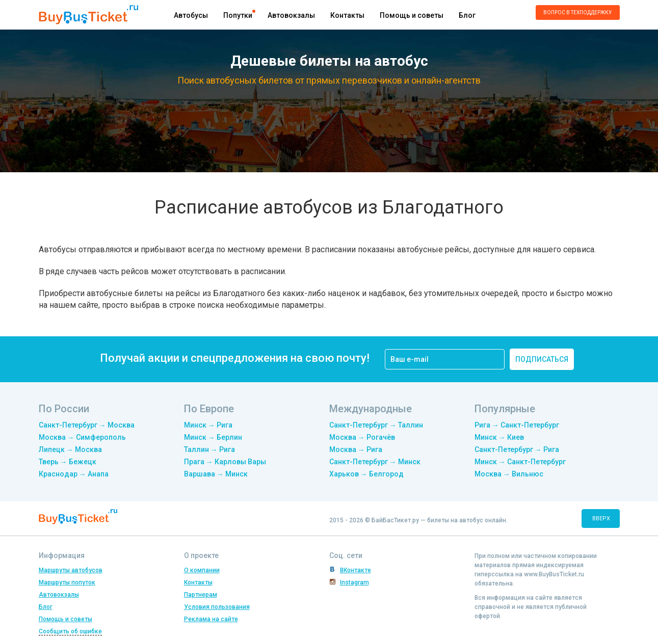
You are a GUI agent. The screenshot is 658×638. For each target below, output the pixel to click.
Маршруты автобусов (70, 570)
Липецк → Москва (70, 449)
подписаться (541, 359)
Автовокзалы (291, 15)
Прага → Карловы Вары (225, 462)
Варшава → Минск (216, 474)
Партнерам (200, 594)
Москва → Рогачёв (362, 437)
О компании (202, 570)
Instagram (354, 582)
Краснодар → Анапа (74, 474)
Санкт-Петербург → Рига (517, 449)
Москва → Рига (355, 449)
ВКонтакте (355, 570)
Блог (467, 15)
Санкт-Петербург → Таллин (376, 425)
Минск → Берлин (213, 437)
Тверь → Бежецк (67, 462)
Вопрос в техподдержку (577, 12)
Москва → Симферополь (82, 437)
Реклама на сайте (211, 619)
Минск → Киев (499, 437)
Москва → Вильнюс (509, 474)
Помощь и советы (411, 15)
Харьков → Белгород (366, 474)
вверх (601, 518)
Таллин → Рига (209, 449)
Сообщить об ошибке (70, 631)
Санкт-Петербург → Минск (374, 462)
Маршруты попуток (67, 582)
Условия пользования (217, 606)
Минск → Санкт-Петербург (520, 462)
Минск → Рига (208, 425)
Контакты (347, 15)
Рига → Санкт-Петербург (517, 425)
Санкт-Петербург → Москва (87, 425)
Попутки (237, 15)
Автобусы (191, 15)
